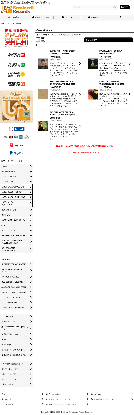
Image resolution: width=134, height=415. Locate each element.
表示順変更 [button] (91, 40)
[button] (120, 18)
